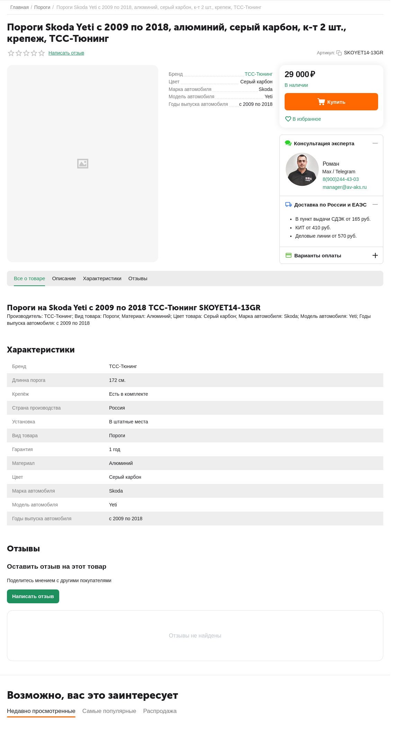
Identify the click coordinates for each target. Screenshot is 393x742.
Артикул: (326, 52)
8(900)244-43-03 (341, 179)
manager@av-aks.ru (345, 187)
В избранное (303, 119)
